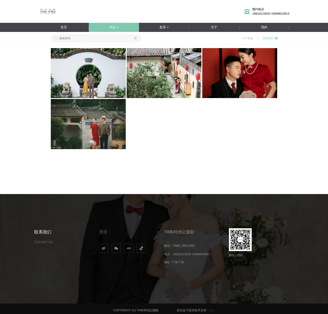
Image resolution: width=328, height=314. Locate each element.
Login (211, 310)
